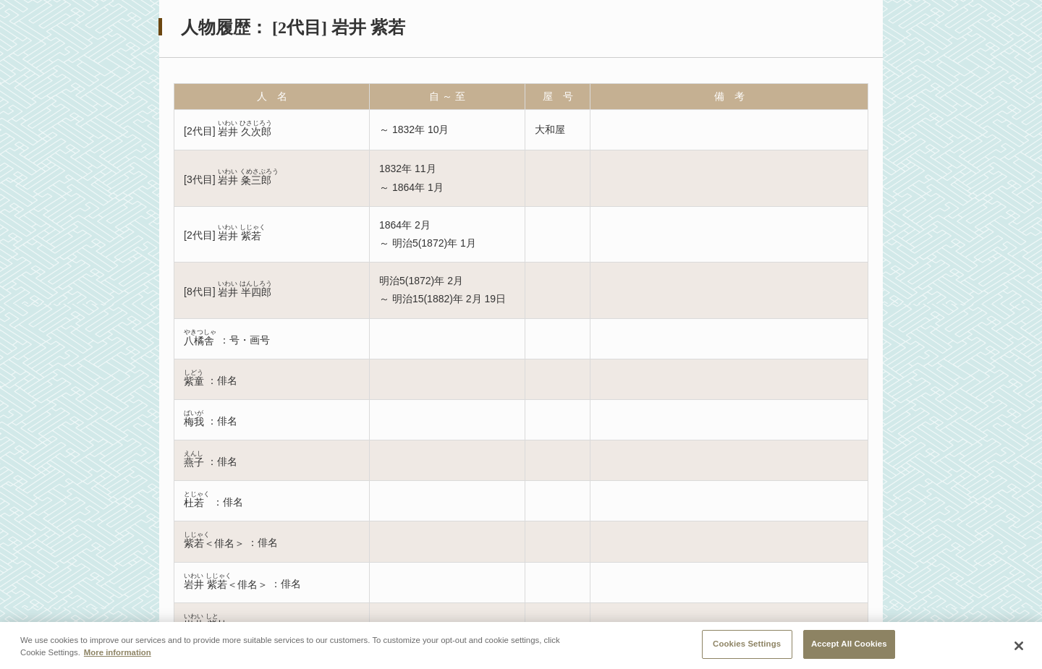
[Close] (1019, 649)
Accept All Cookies (849, 647)
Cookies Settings (747, 647)
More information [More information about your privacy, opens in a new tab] (117, 656)
